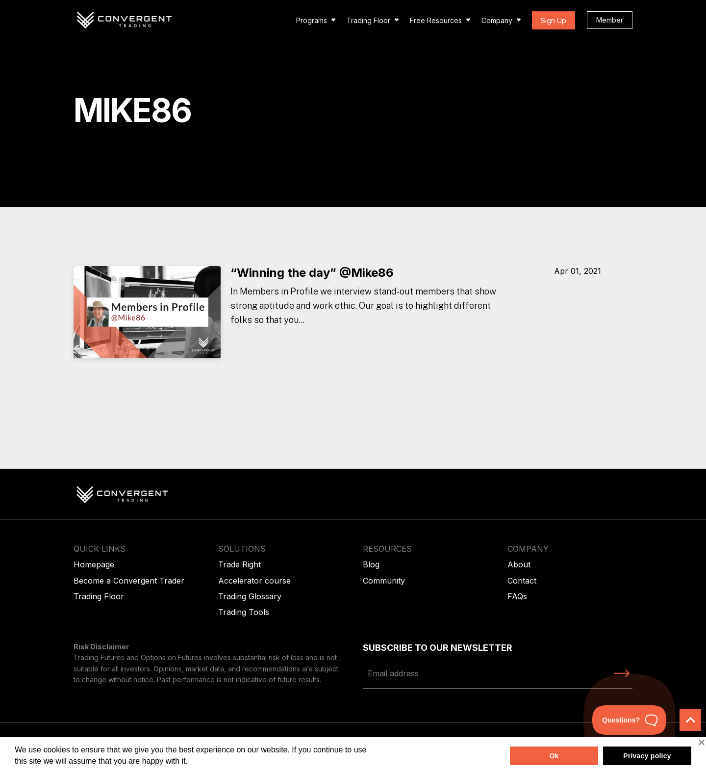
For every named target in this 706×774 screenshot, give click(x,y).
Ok (553, 756)
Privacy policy (647, 756)
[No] (701, 742)
